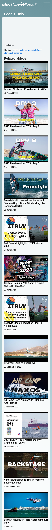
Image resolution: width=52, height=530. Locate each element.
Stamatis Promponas (13, 53)
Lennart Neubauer (19, 50)
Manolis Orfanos (35, 50)
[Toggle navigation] (46, 4)
